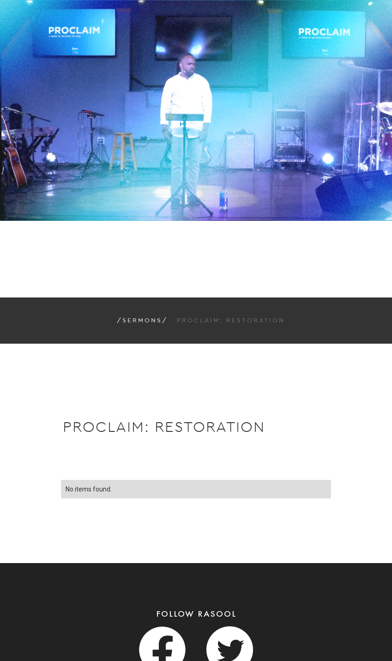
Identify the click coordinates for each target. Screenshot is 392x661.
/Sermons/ (142, 320)
